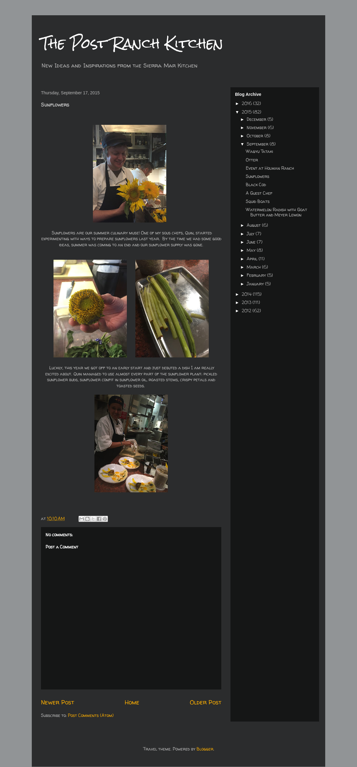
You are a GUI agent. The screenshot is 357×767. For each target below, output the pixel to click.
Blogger (205, 749)
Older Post (205, 702)
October (255, 136)
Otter (252, 160)
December (257, 119)
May (252, 250)
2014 (247, 294)
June (252, 242)
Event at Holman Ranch (270, 168)
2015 (247, 112)
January (256, 284)
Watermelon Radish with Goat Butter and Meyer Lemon (276, 212)
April (253, 259)
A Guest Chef (259, 193)
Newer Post (57, 702)
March (254, 267)
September (258, 144)
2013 (247, 302)
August (254, 225)
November (257, 127)
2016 (247, 103)
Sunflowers (257, 176)
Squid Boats (258, 201)
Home (132, 702)
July (251, 234)
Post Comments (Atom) (91, 715)
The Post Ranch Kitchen (132, 43)
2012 (247, 310)
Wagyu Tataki (259, 151)
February (257, 275)
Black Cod (256, 184)
